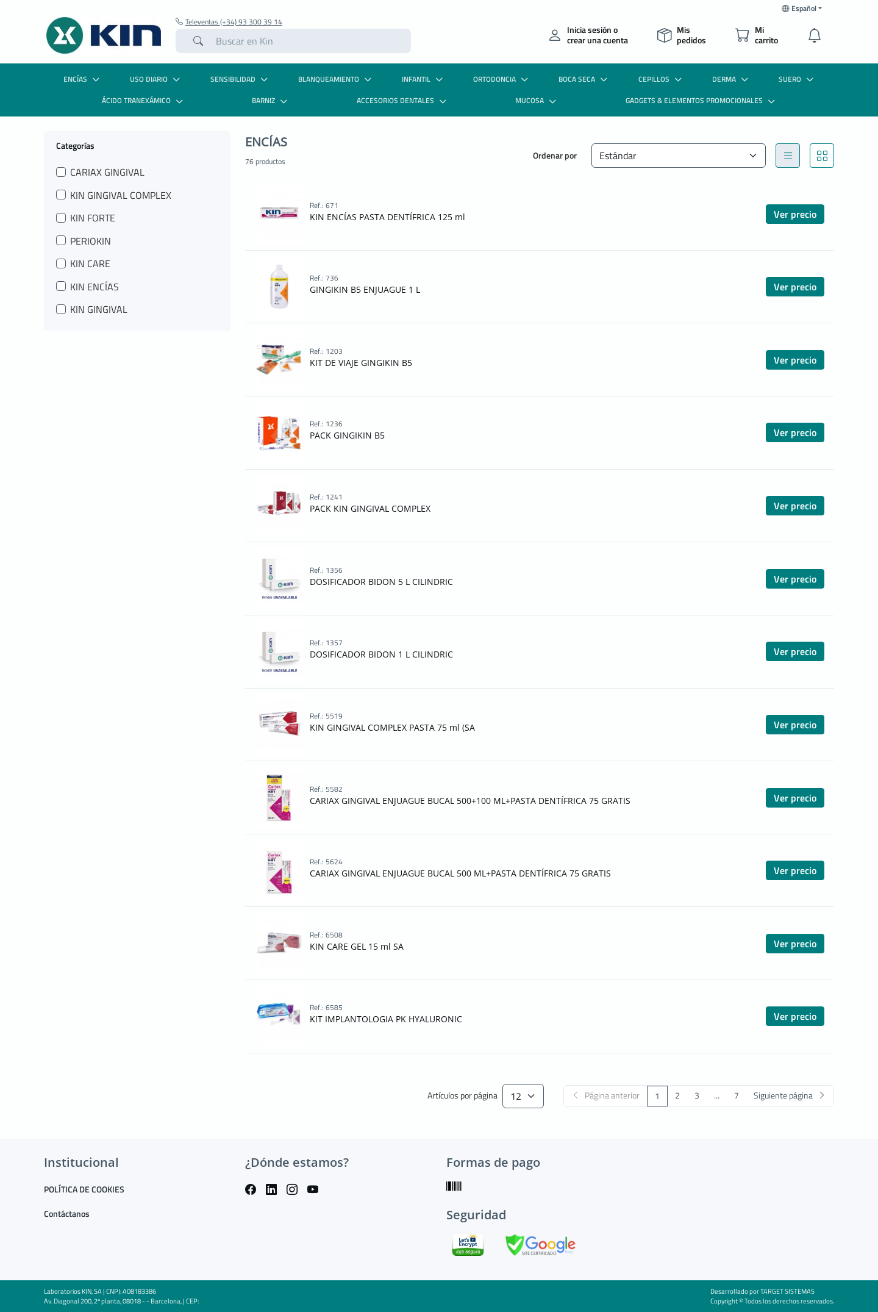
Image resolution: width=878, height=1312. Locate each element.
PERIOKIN (90, 241)
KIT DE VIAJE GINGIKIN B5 (361, 362)
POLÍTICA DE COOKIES (84, 1189)
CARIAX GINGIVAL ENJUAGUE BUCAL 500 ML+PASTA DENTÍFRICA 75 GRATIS (460, 873)
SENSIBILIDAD (240, 79)
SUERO (797, 79)
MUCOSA (537, 100)
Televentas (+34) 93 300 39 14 (229, 22)
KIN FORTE (92, 217)
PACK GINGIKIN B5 (347, 435)
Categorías (75, 145)
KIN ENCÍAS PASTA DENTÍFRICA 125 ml (387, 217)
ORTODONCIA (502, 79)
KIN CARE (90, 263)
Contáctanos (67, 1213)
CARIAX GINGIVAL (107, 172)
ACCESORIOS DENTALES (403, 100)
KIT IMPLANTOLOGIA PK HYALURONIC (386, 1019)
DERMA (731, 79)
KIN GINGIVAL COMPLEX (120, 195)
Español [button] (799, 8)
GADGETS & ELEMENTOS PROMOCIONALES (702, 100)
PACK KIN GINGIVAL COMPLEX (370, 508)
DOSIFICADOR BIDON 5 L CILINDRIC (381, 581)
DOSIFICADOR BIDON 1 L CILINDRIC (381, 654)
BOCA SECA (584, 79)
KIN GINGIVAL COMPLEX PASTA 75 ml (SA (392, 727)
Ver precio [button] (795, 214)
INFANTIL (424, 79)
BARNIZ (271, 100)
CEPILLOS (661, 79)
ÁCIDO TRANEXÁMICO (144, 100)
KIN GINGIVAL (98, 309)
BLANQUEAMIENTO (336, 79)
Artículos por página (462, 1096)
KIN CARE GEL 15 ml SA (357, 946)
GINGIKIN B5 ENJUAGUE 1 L (365, 289)
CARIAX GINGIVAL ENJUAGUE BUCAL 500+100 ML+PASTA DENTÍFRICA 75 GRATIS (470, 800)
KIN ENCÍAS (94, 286)
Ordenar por (555, 155)
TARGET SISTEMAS (787, 1291)
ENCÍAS (82, 79)
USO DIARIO (156, 79)
